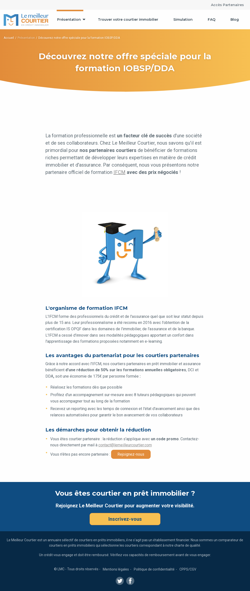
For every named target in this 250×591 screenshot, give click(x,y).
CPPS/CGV (187, 569)
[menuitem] (70, 19)
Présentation (69, 19)
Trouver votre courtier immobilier (128, 19)
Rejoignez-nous (130, 454)
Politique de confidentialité (154, 569)
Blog (234, 19)
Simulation (183, 19)
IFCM (119, 172)
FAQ (211, 19)
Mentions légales (116, 569)
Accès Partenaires (227, 5)
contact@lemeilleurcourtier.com (125, 445)
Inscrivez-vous (125, 519)
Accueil (9, 38)
